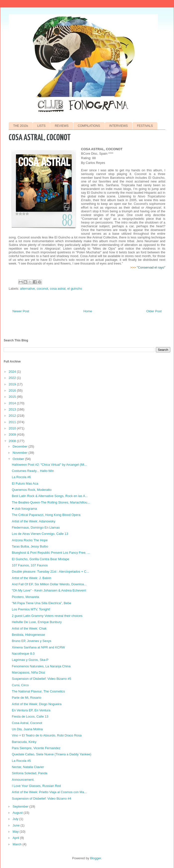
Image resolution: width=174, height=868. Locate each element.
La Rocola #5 (21, 761)
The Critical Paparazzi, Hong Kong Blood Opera (46, 515)
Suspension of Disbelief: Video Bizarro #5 (41, 679)
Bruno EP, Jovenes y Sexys (31, 641)
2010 (13, 428)
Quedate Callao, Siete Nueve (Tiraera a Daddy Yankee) (51, 754)
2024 (13, 371)
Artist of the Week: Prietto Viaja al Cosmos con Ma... (49, 792)
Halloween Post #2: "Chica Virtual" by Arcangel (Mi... (49, 464)
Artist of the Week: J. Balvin (31, 578)
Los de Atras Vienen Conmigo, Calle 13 (40, 534)
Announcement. (23, 779)
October (19, 459)
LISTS (41, 126)
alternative (27, 288)
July (16, 819)
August (18, 813)
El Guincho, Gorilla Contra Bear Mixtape (40, 559)
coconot (42, 288)
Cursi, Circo (20, 685)
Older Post (154, 311)
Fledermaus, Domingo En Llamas (36, 527)
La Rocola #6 (21, 477)
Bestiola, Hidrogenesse (28, 635)
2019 (13, 384)
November (21, 453)
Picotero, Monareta (25, 597)
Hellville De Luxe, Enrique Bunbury (37, 622)
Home (88, 311)
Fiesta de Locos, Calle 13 (30, 716)
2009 (13, 434)
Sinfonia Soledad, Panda (29, 773)
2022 (13, 378)
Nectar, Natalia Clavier (28, 767)
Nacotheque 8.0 (23, 653)
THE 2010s (20, 126)
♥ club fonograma (24, 508)
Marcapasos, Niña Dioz (28, 672)
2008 (13, 441)
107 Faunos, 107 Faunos (30, 565)
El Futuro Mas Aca (25, 483)
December (21, 446)
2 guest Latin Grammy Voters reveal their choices (47, 616)
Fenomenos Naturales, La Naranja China (41, 666)
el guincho (74, 288)
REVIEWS (61, 126)
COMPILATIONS (89, 126)
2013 (13, 409)
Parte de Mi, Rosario (26, 697)
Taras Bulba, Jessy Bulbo (30, 546)
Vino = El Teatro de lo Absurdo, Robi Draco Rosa (47, 735)
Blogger (95, 858)
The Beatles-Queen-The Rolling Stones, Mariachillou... (51, 502)
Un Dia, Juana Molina (27, 729)
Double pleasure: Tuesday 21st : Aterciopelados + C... (50, 571)
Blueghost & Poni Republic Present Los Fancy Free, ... (51, 552)
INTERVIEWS (118, 126)
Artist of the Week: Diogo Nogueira (36, 704)
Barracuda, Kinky (24, 742)
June (17, 825)
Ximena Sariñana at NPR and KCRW (38, 647)
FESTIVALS (145, 126)
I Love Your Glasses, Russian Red (36, 786)
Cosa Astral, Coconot (27, 723)
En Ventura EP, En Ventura (31, 710)
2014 (13, 403)
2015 (13, 397)
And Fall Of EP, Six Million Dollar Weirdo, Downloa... (49, 584)
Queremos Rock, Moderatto (31, 490)
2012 (13, 415)
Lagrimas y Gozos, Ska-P (30, 660)
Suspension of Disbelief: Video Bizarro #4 (41, 798)
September (21, 806)
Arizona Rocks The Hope (29, 540)
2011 (13, 422)
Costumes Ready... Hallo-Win (33, 471)
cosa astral (58, 288)
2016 (13, 390)
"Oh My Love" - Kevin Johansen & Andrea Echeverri (49, 590)
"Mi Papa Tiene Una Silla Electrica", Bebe (41, 603)
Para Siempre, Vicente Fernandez (36, 748)
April (16, 838)
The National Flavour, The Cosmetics (38, 691)
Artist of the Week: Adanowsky (33, 521)
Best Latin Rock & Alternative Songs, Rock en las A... (50, 496)
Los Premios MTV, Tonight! (31, 609)
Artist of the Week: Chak (29, 628)
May (16, 831)
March (18, 844)
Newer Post (20, 311)
